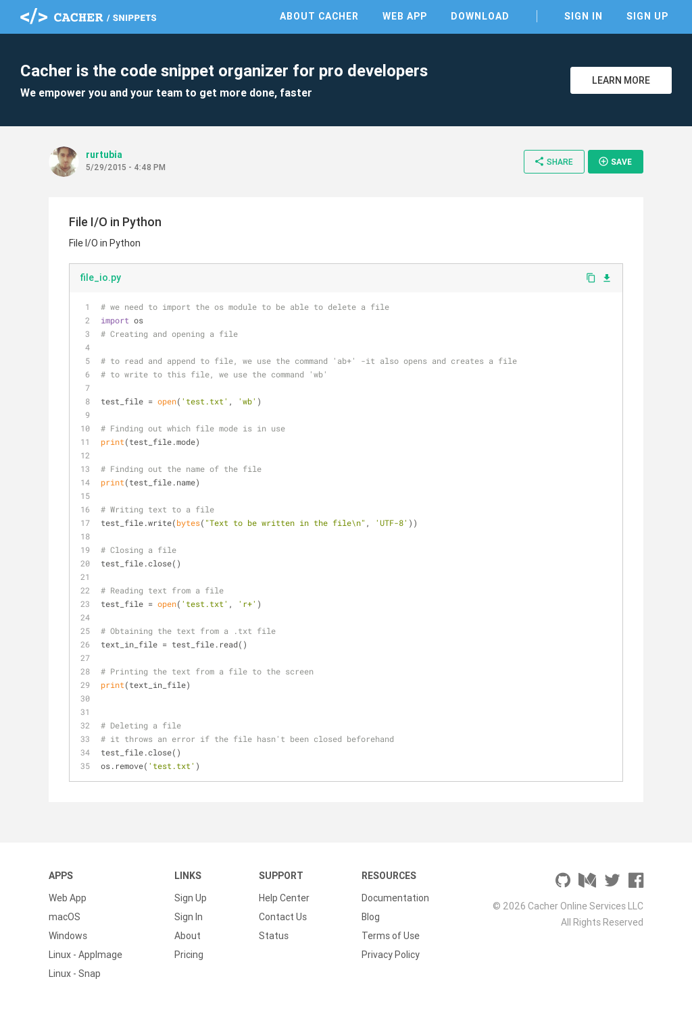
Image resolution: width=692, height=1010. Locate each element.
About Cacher (319, 16)
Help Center (284, 898)
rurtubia (104, 155)
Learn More (621, 80)
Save (615, 161)
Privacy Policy (391, 955)
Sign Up (647, 16)
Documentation (395, 898)
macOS (64, 917)
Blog (371, 917)
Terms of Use (391, 936)
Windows (68, 936)
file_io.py (100, 277)
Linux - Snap (75, 973)
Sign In (583, 16)
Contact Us (283, 917)
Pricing (188, 955)
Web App (404, 16)
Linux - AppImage (85, 955)
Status (274, 936)
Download (480, 16)
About (187, 936)
